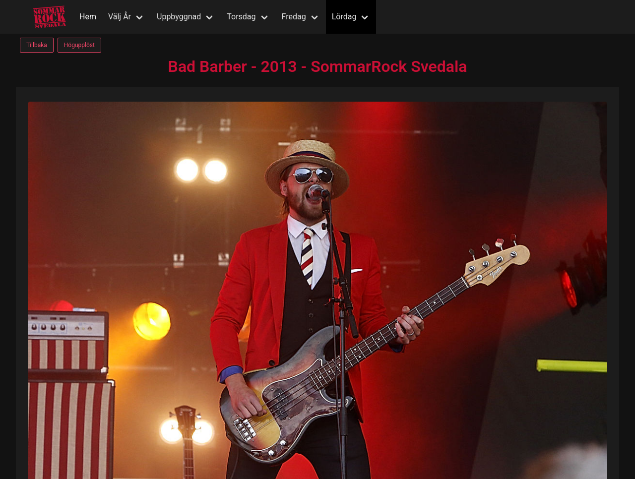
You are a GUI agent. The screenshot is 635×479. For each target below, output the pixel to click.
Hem (87, 16)
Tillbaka (36, 45)
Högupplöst (79, 45)
